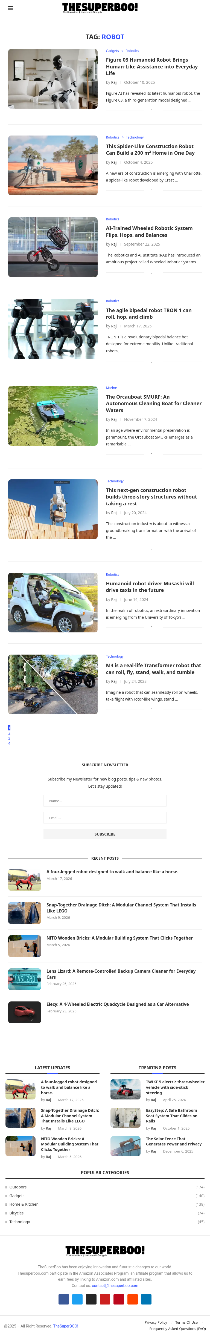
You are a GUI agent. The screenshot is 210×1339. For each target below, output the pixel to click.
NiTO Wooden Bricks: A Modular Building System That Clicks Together (121, 939)
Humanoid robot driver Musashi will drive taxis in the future (150, 588)
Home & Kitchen (107, 1205)
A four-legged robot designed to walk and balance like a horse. (114, 873)
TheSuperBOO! (65, 1329)
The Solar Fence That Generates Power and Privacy (174, 1142)
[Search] (199, 8)
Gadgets (107, 1197)
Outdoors (107, 1188)
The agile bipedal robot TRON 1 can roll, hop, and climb (148, 314)
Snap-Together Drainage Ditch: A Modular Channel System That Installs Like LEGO (123, 909)
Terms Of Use (186, 1325)
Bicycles (107, 1214)
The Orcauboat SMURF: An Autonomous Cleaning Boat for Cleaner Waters (154, 404)
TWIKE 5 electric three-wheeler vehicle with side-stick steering (175, 1088)
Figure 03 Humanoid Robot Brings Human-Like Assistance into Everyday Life (152, 67)
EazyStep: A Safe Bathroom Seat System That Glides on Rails (171, 1117)
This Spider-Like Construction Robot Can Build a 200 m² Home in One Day (150, 150)
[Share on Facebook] (151, 111)
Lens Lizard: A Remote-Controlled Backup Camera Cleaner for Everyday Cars (123, 975)
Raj (114, 82)
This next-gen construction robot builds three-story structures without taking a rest (151, 498)
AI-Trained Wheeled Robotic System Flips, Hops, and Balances (149, 232)
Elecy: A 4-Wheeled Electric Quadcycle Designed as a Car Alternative (119, 1006)
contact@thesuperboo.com (115, 1287)
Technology (107, 1223)
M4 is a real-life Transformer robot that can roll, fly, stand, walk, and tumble (153, 670)
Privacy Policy (156, 1325)
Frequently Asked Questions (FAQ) (177, 1331)
